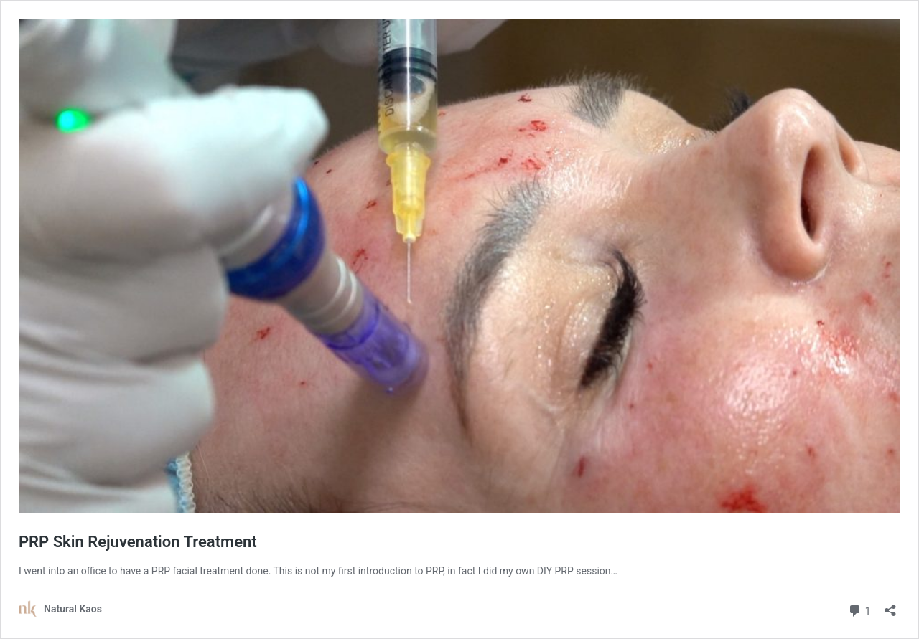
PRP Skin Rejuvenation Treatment (138, 542)
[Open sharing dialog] (890, 606)
